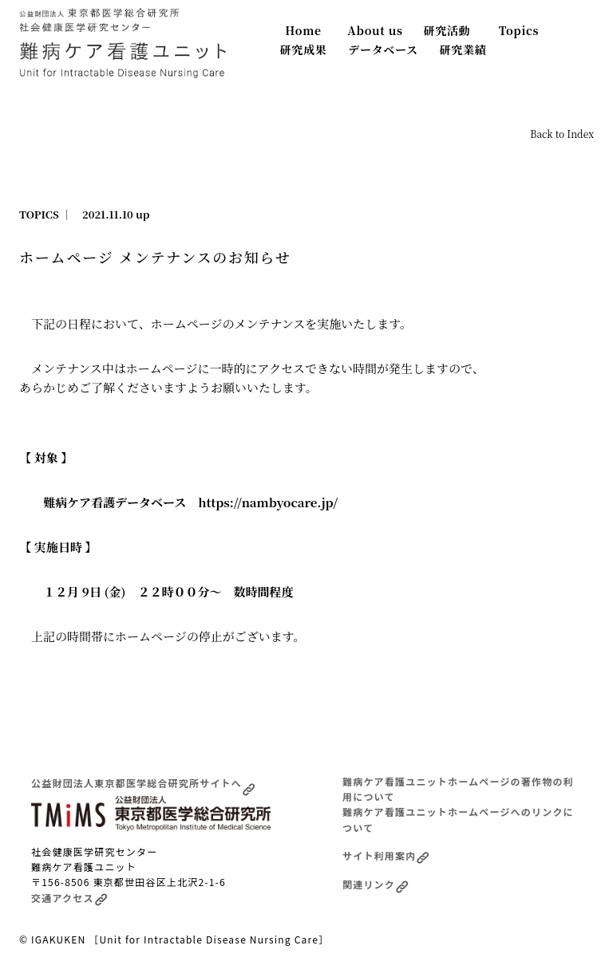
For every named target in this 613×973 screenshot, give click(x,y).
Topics (519, 30)
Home (303, 30)
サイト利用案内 (385, 855)
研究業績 (463, 49)
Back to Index (562, 133)
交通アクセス (69, 897)
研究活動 (447, 30)
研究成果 (303, 49)
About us (374, 30)
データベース (383, 49)
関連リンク (375, 884)
